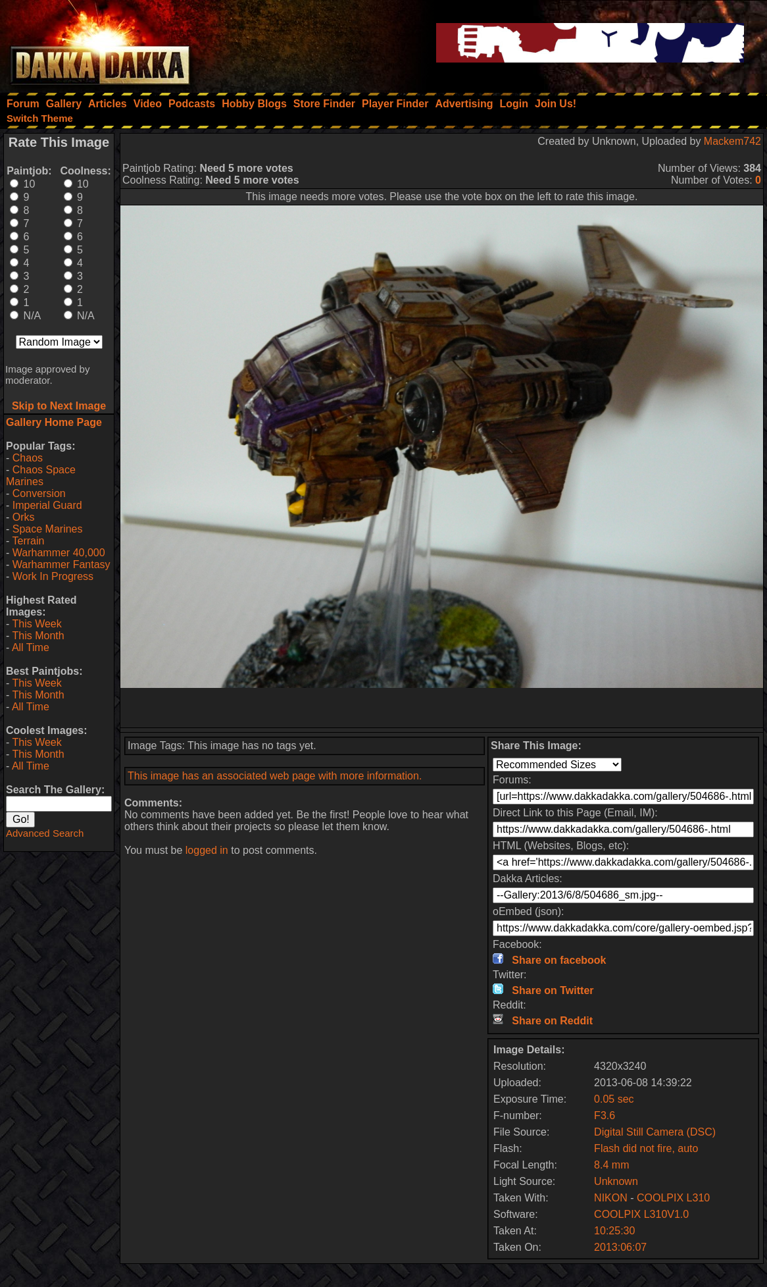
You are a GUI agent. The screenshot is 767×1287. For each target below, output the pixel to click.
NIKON (611, 1197)
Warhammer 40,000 (58, 552)
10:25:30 (614, 1230)
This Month (38, 635)
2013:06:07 (620, 1247)
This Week (36, 623)
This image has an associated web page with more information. (275, 775)
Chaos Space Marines (41, 475)
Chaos (27, 457)
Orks (23, 517)
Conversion (39, 493)
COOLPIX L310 (673, 1197)
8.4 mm (611, 1164)
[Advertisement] (442, 707)
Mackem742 (732, 141)
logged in (207, 850)
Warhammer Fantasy (61, 564)
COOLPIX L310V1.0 (641, 1214)
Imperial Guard (47, 505)
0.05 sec (613, 1099)
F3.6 (604, 1115)
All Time (30, 647)
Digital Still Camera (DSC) (655, 1132)
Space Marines (47, 529)
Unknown (616, 1181)
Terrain (28, 540)
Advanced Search (45, 833)
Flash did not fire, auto (646, 1148)
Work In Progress (52, 576)
